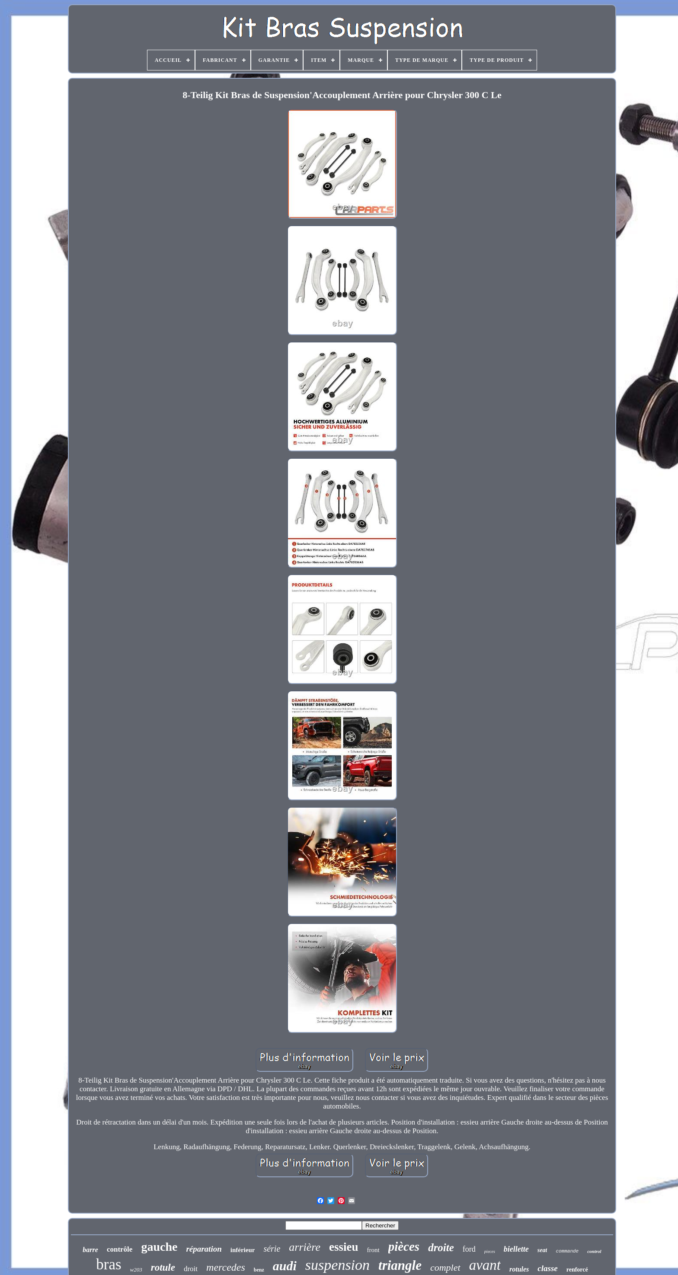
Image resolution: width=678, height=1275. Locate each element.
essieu (343, 1246)
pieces (489, 1251)
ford (469, 1249)
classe (547, 1268)
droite (441, 1247)
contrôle (119, 1249)
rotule (163, 1267)
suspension (337, 1265)
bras (108, 1264)
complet (445, 1267)
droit (191, 1269)
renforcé (577, 1269)
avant (485, 1265)
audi (285, 1266)
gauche (159, 1246)
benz (259, 1270)
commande (567, 1251)
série (271, 1248)
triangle (400, 1265)
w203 (136, 1269)
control (594, 1251)
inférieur (242, 1249)
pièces (403, 1246)
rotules (519, 1269)
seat (542, 1250)
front (373, 1249)
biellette (516, 1249)
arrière (304, 1247)
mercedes (225, 1267)
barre (90, 1249)
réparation (203, 1248)
